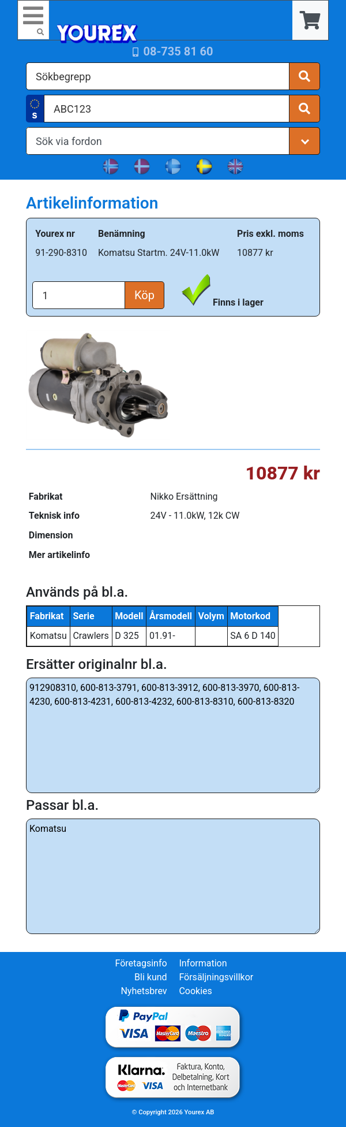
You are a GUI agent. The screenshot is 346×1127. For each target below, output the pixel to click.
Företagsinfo (141, 963)
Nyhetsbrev (144, 990)
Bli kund (150, 977)
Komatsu (173, 876)
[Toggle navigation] (33, 20)
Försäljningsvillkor (216, 977)
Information (203, 963)
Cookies (195, 990)
